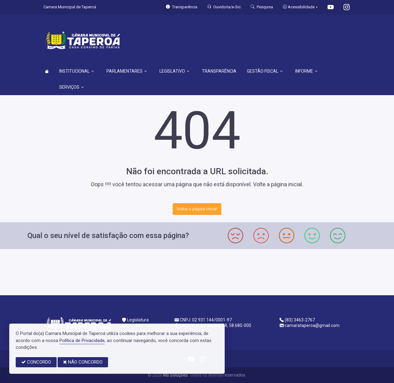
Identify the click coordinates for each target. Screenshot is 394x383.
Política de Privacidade (82, 340)
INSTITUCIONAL (76, 71)
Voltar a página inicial (197, 209)
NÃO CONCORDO (83, 362)
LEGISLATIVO (174, 71)
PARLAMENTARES (127, 71)
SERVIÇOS (71, 87)
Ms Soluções (175, 375)
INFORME (306, 71)
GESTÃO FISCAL (265, 71)
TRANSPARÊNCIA (219, 71)
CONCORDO (36, 362)
